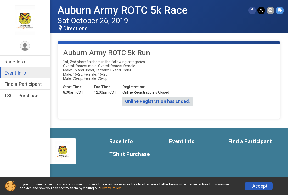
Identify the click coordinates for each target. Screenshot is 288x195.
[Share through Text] (280, 10)
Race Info (14, 61)
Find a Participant (23, 84)
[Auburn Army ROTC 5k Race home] (25, 20)
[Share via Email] (270, 10)
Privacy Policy (110, 188)
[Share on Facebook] (252, 10)
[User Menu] (25, 46)
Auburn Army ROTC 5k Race (123, 10)
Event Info (15, 73)
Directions (75, 28)
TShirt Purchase (21, 95)
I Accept (258, 186)
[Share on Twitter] (261, 10)
